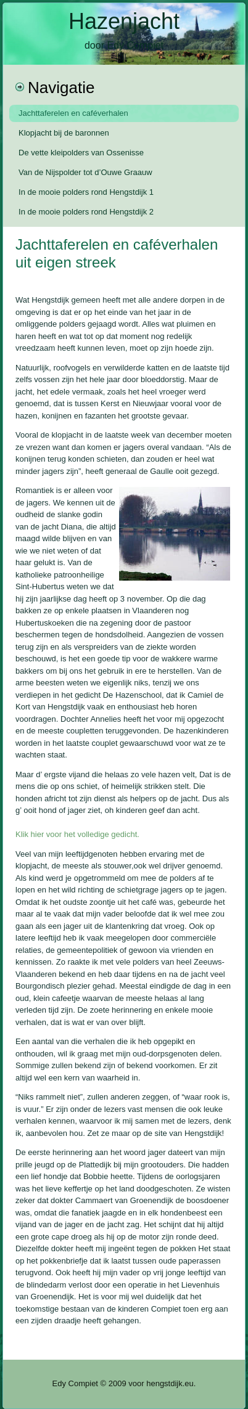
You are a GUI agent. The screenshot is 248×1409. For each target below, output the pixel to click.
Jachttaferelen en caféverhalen (73, 113)
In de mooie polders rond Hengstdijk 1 (86, 192)
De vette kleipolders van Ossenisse (81, 152)
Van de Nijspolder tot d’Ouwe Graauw (85, 172)
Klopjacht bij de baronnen (64, 132)
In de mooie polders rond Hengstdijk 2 (86, 211)
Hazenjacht (124, 21)
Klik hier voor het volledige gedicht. (77, 834)
